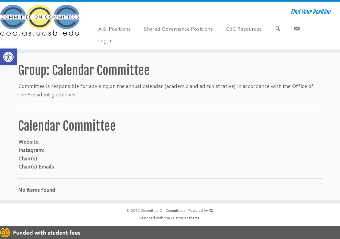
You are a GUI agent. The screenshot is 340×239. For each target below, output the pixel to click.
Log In (105, 40)
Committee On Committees (163, 210)
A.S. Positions (114, 28)
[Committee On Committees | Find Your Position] (40, 21)
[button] (8, 57)
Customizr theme (185, 218)
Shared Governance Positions (178, 28)
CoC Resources (244, 28)
